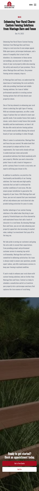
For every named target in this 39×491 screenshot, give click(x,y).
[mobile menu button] (35, 4)
